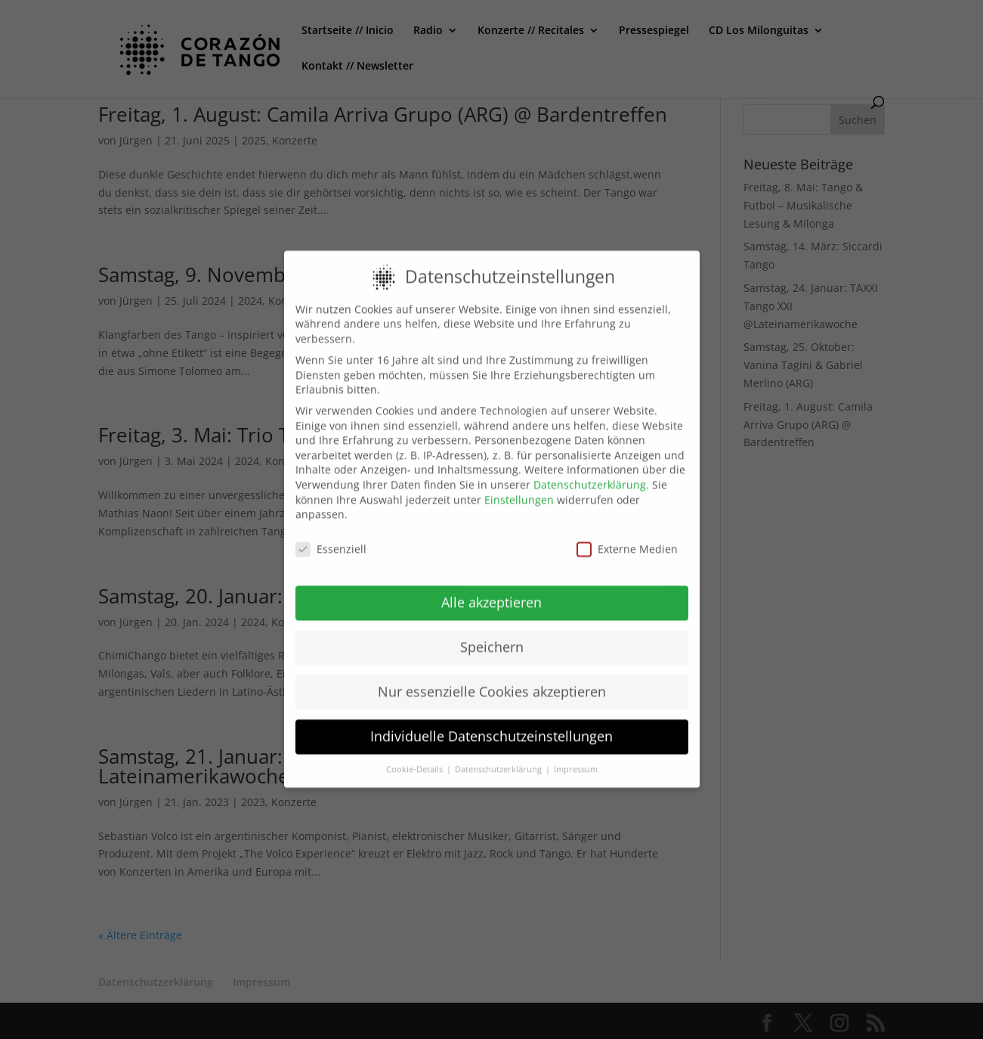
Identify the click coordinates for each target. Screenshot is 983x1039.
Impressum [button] (576, 756)
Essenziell (330, 536)
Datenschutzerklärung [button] (499, 756)
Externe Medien (627, 536)
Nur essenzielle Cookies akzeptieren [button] (492, 679)
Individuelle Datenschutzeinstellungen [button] (491, 724)
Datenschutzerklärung (589, 472)
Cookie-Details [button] (415, 756)
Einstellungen (519, 486)
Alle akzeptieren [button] (491, 590)
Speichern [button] (492, 634)
